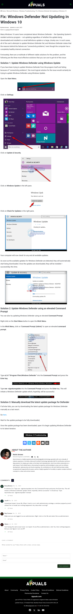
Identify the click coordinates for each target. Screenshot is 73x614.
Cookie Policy (35, 590)
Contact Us (44, 593)
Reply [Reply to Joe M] (11, 508)
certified (8, 29)
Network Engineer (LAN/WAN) (21, 456)
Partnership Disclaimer (32, 593)
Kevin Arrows (4, 27)
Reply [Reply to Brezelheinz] (11, 495)
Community (14, 590)
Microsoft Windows (12, 11)
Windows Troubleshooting (27, 11)
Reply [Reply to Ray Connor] (11, 519)
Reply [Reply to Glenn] (11, 532)
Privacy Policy (24, 590)
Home (3, 11)
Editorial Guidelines (62, 590)
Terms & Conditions (48, 590)
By (1, 27)
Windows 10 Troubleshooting (36, 435)
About (6, 590)
